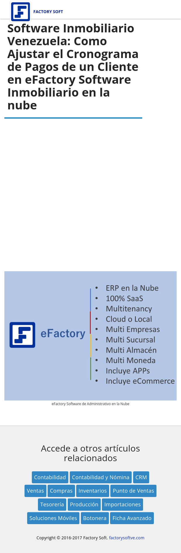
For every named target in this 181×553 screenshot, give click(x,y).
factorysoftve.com (127, 537)
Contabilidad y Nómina (101, 477)
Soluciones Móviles (53, 518)
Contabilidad (50, 477)
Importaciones (122, 504)
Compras (61, 490)
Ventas (35, 490)
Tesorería (52, 504)
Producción (84, 504)
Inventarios (93, 490)
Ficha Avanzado (132, 518)
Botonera (95, 518)
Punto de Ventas (133, 490)
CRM (141, 477)
